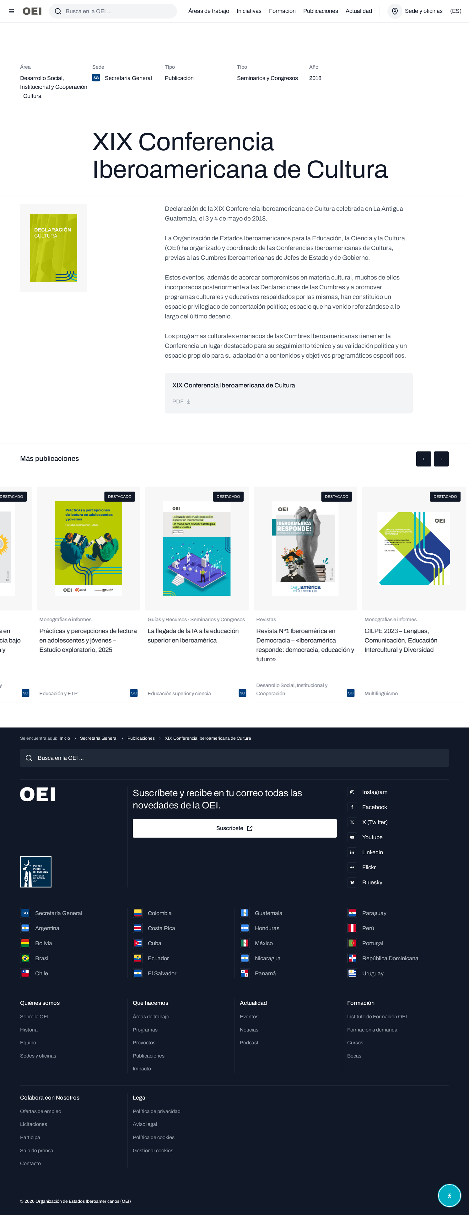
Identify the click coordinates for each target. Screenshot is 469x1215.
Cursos (355, 1042)
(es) (455, 11)
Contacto (30, 1163)
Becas (354, 1055)
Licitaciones (33, 1124)
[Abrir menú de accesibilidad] (449, 1195)
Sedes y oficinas (38, 1055)
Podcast (249, 1042)
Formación (282, 11)
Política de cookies (154, 1137)
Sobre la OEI (34, 1016)
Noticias (249, 1029)
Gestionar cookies (153, 1150)
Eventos (249, 1016)
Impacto (142, 1068)
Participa (30, 1137)
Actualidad (359, 11)
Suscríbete (234, 828)
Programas (145, 1029)
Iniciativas (249, 11)
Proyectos (144, 1042)
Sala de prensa (36, 1150)
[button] (423, 458)
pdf (181, 401)
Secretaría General (98, 738)
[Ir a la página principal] (32, 11)
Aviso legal (145, 1124)
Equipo (28, 1042)
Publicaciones (320, 11)
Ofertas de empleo (40, 1111)
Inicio (65, 738)
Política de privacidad (157, 1111)
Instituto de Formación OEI (377, 1016)
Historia (29, 1029)
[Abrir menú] (11, 11)
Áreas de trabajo (208, 11)
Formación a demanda (372, 1029)
